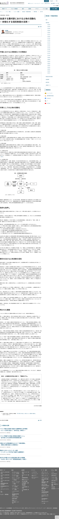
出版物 (22, 470)
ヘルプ (42, 3)
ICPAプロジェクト (45, 501)
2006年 (48, 63)
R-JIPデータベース (45, 473)
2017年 (48, 42)
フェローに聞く (54, 477)
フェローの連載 (16, 11)
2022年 (48, 32)
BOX (2, 156)
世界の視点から (54, 480)
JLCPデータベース (45, 477)
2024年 (48, 28)
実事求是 (35, 11)
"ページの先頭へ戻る (57, 517)
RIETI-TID (43, 490)
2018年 (48, 40)
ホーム (1, 11)
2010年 (48, 55)
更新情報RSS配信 (50, 95)
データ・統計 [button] (45, 8)
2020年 (48, 36)
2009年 (48, 57)
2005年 (48, 65)
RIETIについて (30, 3)
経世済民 (47, 82)
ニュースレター (50, 93)
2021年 (48, 34)
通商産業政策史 (25, 477)
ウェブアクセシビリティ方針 (18, 508)
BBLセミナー (34, 475)
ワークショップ (35, 473)
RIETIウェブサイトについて (30, 508)
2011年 (48, 53)
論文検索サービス (55, 3)
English (51, 0)
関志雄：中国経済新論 (26, 11)
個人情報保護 (9, 508)
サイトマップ (37, 3)
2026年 (48, 24)
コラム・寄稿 (8, 11)
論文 (46, 19)
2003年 (48, 69)
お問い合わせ (47, 3)
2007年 (48, 61)
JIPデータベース (45, 472)
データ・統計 (44, 470)
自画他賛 (47, 79)
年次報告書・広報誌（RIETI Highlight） (25, 484)
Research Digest (15, 496)
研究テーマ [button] (4, 8)
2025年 (48, 26)
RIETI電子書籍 (24, 481)
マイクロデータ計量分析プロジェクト (45, 495)
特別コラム (53, 482)
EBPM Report (53, 475)
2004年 (48, 67)
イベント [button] (37, 8)
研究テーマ (2, 470)
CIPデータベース (45, 475)
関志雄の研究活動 (49, 76)
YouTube (48, 103)
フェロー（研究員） (4, 494)
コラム (52, 472)
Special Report (54, 473)
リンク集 (43, 503)
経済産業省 (55, 508)
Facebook (49, 98)
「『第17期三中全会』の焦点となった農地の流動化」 (26, 413)
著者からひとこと (25, 479)
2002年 (48, 71)
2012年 (48, 51)
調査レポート (14, 500)
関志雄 (6, 30)
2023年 (48, 30)
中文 (56, 0)
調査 (1, 491)
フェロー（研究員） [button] (14, 8)
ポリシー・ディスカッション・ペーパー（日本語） (16, 478)
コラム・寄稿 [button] (54, 8)
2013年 (48, 49)
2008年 (48, 59)
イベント (33, 470)
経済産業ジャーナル (55, 488)
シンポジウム (34, 472)
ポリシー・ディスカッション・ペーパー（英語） (16, 482)
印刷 (41, 26)
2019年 (48, 38)
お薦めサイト (48, 85)
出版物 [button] (29, 8)
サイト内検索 (55, 5)
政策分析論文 (14, 498)
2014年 (41, 11)
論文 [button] (23, 8)
